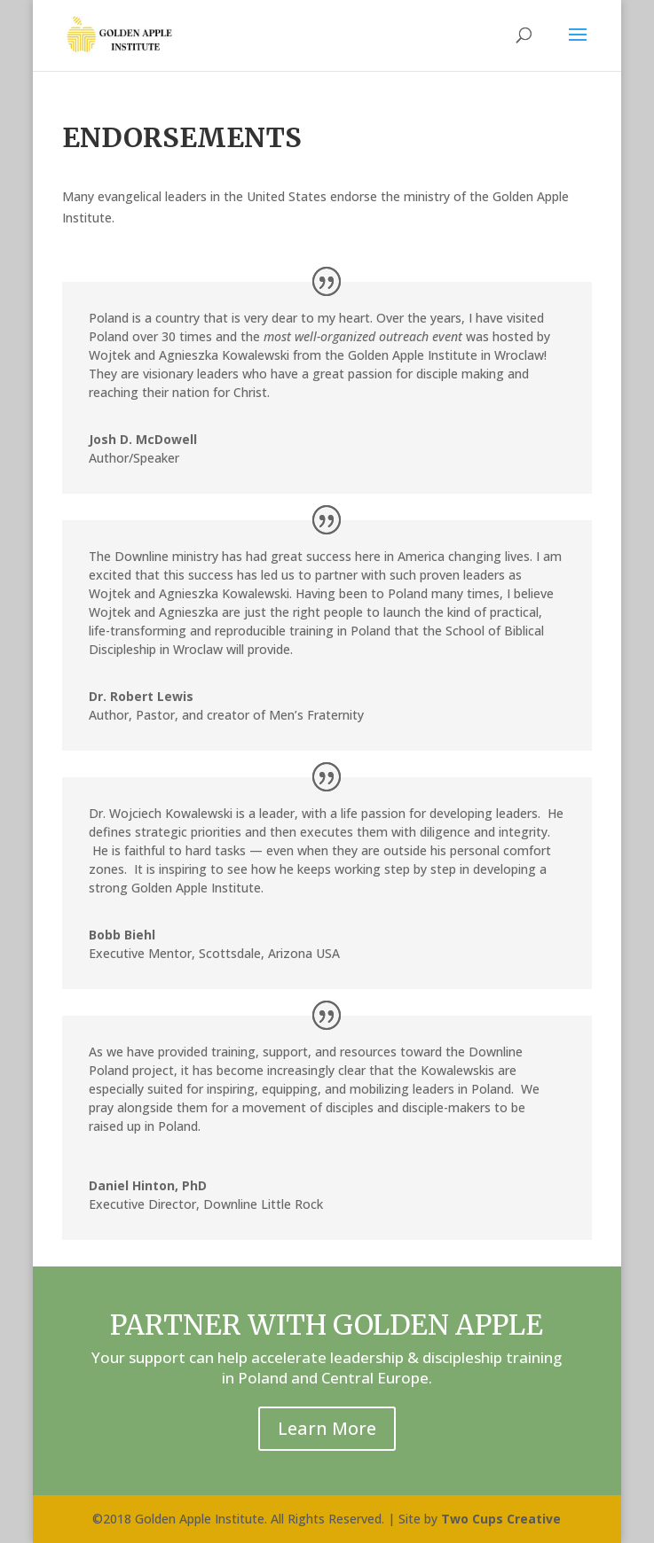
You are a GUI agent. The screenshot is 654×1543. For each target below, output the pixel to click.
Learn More (327, 1428)
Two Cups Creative (501, 1518)
